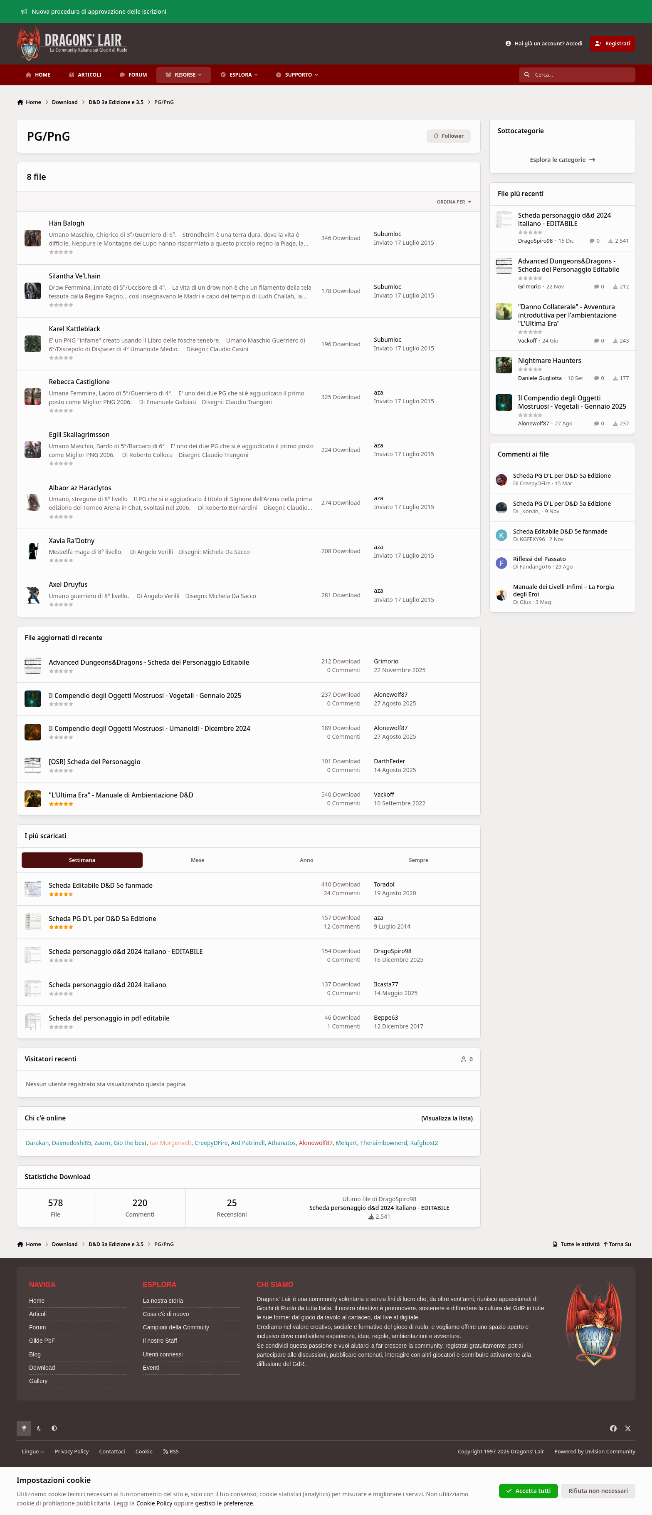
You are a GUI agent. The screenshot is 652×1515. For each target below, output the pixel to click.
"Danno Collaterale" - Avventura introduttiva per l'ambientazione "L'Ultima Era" (567, 315)
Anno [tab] (306, 860)
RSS (171, 1451)
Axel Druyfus (68, 585)
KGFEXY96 (533, 539)
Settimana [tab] (82, 860)
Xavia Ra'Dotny (71, 540)
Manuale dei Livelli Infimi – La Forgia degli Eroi (563, 590)
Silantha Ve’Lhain (75, 276)
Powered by (595, 1451)
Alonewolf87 (391, 695)
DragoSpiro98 (393, 951)
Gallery (38, 1381)
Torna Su (617, 1244)
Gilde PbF (42, 1340)
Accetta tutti (528, 1491)
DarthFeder (389, 761)
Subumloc (387, 234)
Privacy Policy (72, 1451)
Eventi (151, 1367)
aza (378, 392)
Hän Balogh (66, 223)
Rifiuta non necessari (598, 1491)
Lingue (33, 1451)
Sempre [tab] (419, 860)
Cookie (144, 1451)
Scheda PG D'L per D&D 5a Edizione (102, 918)
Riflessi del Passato (539, 559)
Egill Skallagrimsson (79, 435)
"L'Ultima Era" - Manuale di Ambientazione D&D (121, 795)
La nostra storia (163, 1300)
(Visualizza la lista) (447, 1118)
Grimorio (386, 662)
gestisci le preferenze (224, 1503)
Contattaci (112, 1451)
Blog (35, 1354)
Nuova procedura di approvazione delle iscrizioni (94, 11)
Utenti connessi (163, 1354)
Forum (37, 1327)
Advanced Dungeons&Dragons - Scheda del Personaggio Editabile (149, 662)
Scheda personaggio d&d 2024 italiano (107, 985)
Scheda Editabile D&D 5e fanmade (101, 885)
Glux (525, 602)
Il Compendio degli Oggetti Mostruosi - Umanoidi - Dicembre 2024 (149, 729)
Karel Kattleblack (74, 329)
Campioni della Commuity (176, 1327)
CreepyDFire (535, 483)
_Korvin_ (530, 511)
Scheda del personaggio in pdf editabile (109, 1018)
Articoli (38, 1314)
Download (42, 1367)
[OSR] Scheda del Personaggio (95, 762)
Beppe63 (386, 1017)
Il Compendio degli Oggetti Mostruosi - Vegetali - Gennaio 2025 (145, 695)
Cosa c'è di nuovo (166, 1314)
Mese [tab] (198, 860)
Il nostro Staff (160, 1340)
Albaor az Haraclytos (80, 488)
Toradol (384, 885)
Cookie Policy (154, 1503)
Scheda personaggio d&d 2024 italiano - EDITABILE (126, 952)
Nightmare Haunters (549, 360)
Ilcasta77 (386, 984)
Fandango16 (535, 567)
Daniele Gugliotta (540, 378)
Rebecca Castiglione (79, 382)
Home (36, 1300)
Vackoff (384, 794)
